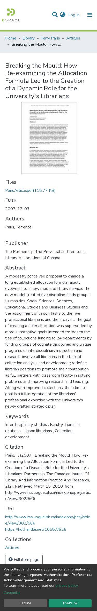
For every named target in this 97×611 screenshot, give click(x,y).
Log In (74, 15)
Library (29, 38)
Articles (73, 38)
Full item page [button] (24, 559)
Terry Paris (50, 38)
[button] (62, 15)
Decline (25, 603)
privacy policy (67, 585)
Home (10, 38)
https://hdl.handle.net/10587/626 (35, 529)
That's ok (70, 603)
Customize (12, 592)
